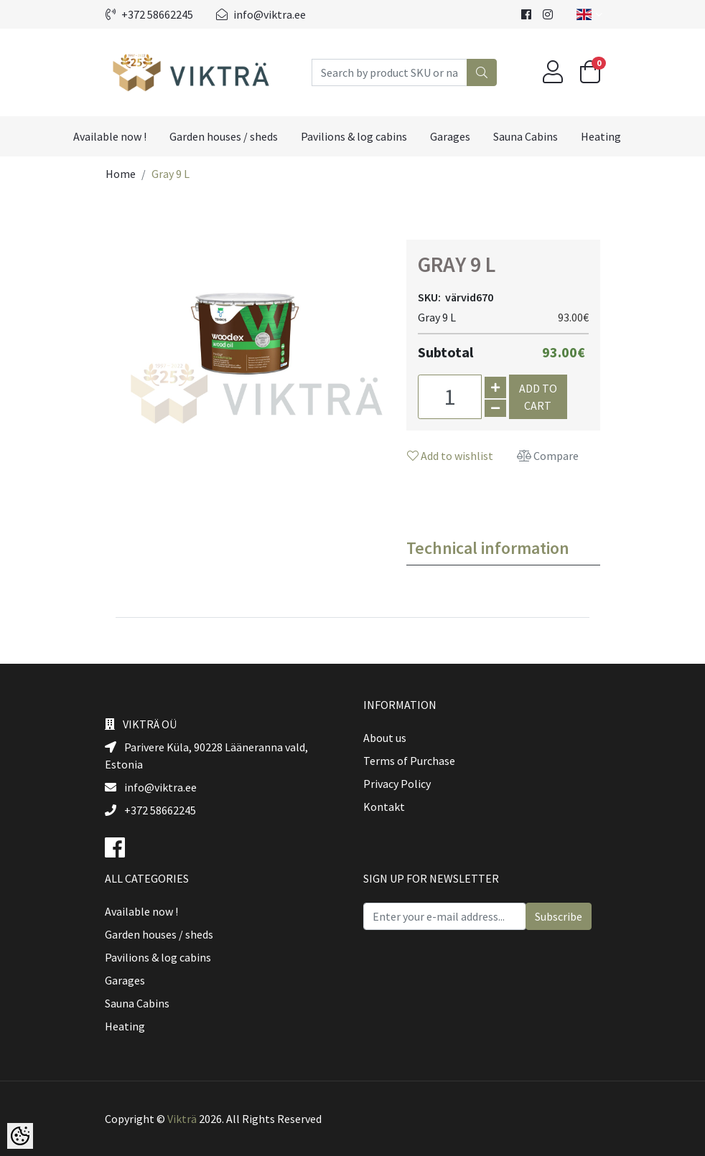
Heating (601, 136)
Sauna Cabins (525, 136)
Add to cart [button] (538, 397)
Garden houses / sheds (223, 136)
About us (384, 737)
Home (121, 173)
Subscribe (558, 916)
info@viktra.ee (261, 14)
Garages (450, 136)
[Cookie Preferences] (20, 1136)
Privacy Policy (397, 783)
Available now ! (109, 136)
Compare (548, 455)
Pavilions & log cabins (354, 136)
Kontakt (384, 806)
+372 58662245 (149, 14)
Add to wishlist (450, 455)
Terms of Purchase (409, 760)
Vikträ (182, 1119)
